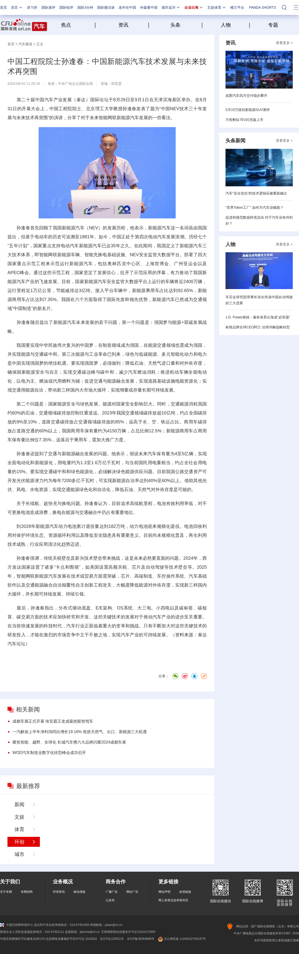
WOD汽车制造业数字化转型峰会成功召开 (49, 753)
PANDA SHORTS (262, 7)
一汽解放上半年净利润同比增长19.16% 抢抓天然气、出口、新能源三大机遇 (79, 732)
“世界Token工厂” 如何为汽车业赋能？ (254, 207)
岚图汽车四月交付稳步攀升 (246, 96)
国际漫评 (48, 7)
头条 (175, 25)
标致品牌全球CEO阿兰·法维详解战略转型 (257, 327)
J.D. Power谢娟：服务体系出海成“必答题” (257, 317)
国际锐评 (66, 7)
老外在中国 (127, 7)
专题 (273, 25)
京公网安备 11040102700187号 (181, 939)
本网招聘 (27, 892)
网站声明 (164, 892)
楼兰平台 (237, 7)
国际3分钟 (85, 7)
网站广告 (132, 892)
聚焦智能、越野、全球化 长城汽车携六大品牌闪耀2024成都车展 (69, 742)
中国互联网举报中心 (16, 925)
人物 (226, 25)
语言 (17, 7)
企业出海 (193, 7)
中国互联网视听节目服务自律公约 (22, 939)
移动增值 (79, 892)
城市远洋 (170, 7)
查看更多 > (284, 43)
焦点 (77, 25)
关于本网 (6, 892)
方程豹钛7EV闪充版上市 (244, 120)
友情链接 (185, 892)
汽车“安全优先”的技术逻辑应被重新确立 (256, 193)
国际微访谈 (106, 7)
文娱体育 (216, 7)
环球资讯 (59, 892)
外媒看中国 (148, 7)
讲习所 (32, 7)
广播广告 (112, 892)
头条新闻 (235, 140)
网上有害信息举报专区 (173, 900)
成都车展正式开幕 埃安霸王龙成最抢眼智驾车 (52, 721)
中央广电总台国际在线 (75, 84)
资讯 (123, 25)
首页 (3, 7)
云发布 (110, 900)
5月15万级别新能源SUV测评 (247, 110)
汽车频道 (25, 44)
